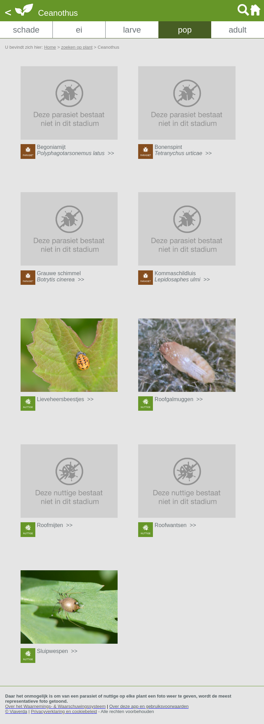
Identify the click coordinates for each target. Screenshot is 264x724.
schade (26, 29)
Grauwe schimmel (60, 276)
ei (79, 29)
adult (238, 29)
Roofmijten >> (55, 525)
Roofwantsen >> (175, 525)
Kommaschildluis (182, 276)
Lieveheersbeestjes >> (65, 399)
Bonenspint (183, 150)
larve (132, 29)
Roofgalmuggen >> (179, 399)
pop (185, 29)
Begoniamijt (75, 150)
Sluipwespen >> (57, 651)
